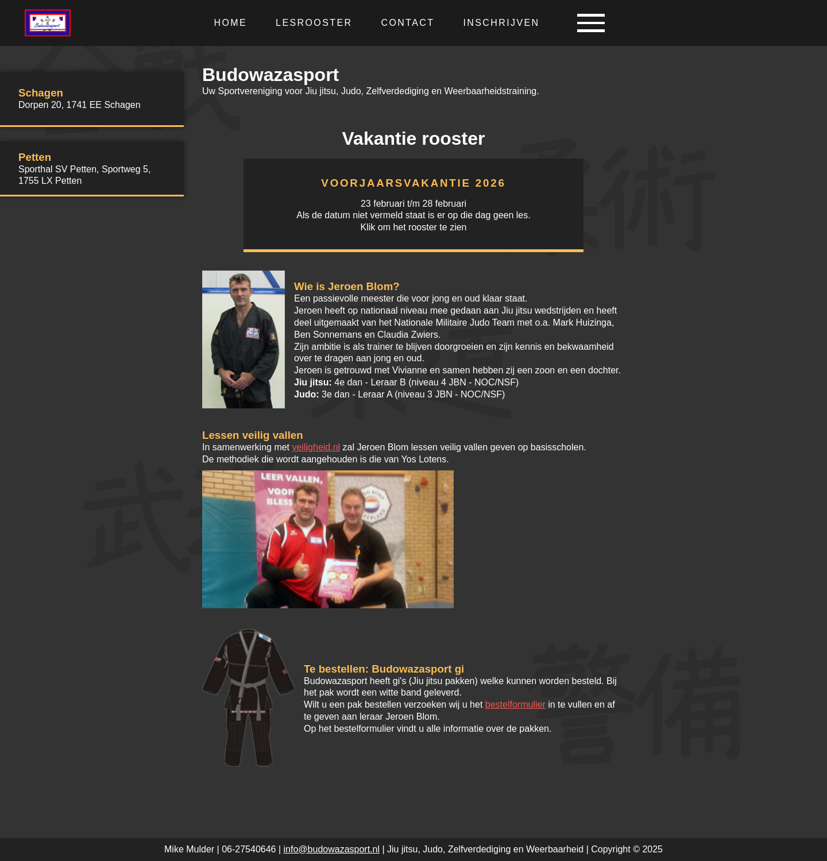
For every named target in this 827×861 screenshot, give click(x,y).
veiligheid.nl (316, 447)
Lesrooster (314, 23)
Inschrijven (501, 23)
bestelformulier (515, 704)
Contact (407, 23)
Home (230, 23)
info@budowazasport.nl (332, 849)
